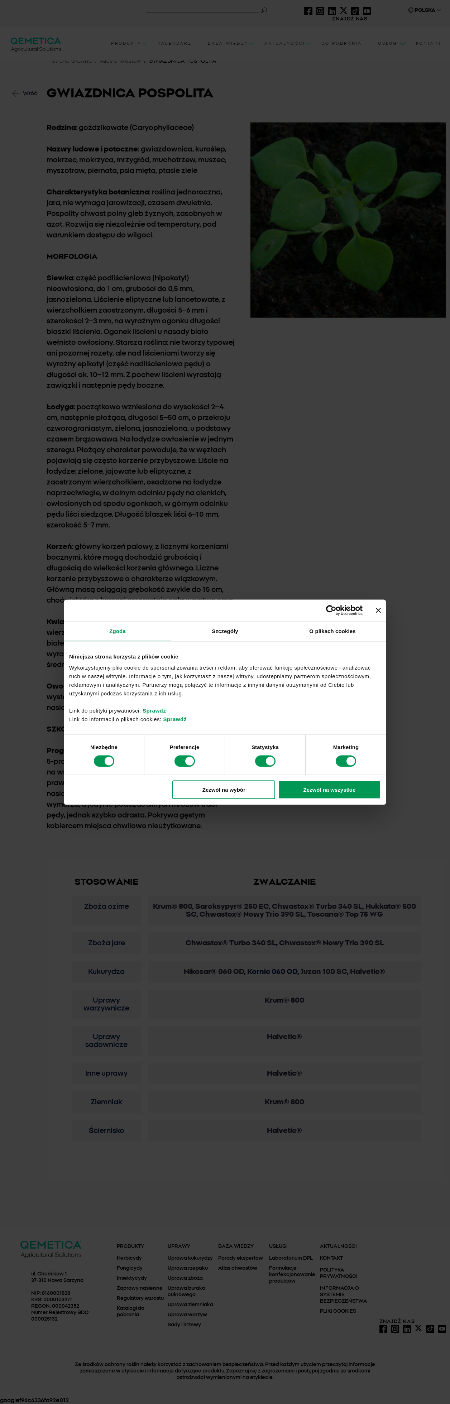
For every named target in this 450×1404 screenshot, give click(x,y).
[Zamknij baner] (378, 610)
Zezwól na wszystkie (329, 790)
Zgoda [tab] (117, 631)
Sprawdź (154, 711)
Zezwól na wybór (223, 790)
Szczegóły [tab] (225, 631)
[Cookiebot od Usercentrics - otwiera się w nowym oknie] (331, 610)
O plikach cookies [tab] (332, 631)
